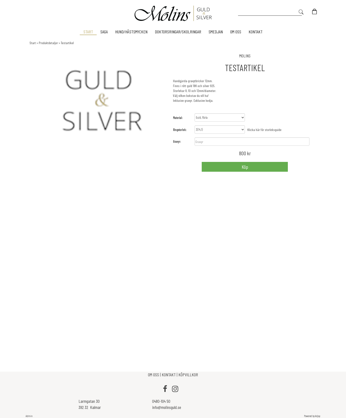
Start (32, 43)
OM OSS (154, 374)
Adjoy (317, 416)
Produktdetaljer (48, 43)
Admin (29, 416)
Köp (245, 167)
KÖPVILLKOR (188, 374)
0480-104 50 (161, 401)
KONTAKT (169, 374)
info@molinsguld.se (166, 407)
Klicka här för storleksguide (264, 130)
